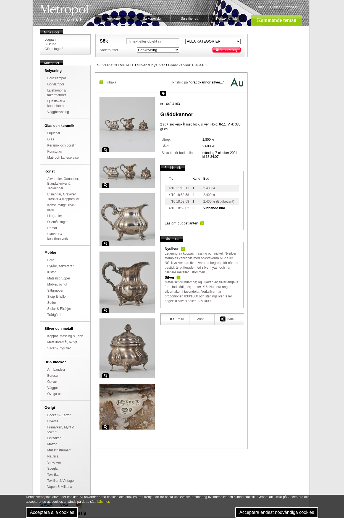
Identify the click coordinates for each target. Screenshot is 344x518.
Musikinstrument (59, 450)
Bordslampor (56, 78)
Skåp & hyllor (57, 297)
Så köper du (152, 18)
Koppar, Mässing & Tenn (65, 336)
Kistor (51, 272)
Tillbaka (110, 82)
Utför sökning (226, 50)
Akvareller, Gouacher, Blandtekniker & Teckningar (63, 183)
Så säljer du (189, 18)
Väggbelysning (58, 112)
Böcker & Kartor (59, 415)
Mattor (52, 444)
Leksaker (54, 438)
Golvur (52, 382)
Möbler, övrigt (57, 284)
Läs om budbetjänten (181, 223)
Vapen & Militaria (59, 487)
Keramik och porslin (61, 145)
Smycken (54, 462)
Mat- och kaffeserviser (63, 157)
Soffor (51, 303)
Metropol (65, 13)
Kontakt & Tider (227, 18)
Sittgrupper (55, 290)
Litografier (54, 216)
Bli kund (274, 7)
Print (200, 319)
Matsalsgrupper (58, 278)
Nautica (53, 456)
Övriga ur (54, 394)
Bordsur (53, 376)
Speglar (53, 468)
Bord (50, 260)
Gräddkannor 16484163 (188, 65)
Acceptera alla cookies (52, 512)
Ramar (52, 228)
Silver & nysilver (59, 348)
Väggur (52, 388)
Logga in (291, 7)
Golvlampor (55, 84)
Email (177, 318)
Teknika (53, 475)
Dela (227, 318)
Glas (50, 139)
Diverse (53, 421)
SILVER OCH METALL (115, 65)
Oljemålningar (57, 222)
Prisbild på (198, 82)
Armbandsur (56, 370)
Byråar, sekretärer (60, 266)
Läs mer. (103, 502)
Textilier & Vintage (60, 481)
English (258, 7)
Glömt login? (53, 49)
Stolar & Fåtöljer (59, 309)
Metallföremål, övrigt (62, 342)
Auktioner (114, 18)
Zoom (105, 149)
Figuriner (53, 133)
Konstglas (54, 151)
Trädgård (54, 315)
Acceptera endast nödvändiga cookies (276, 512)
